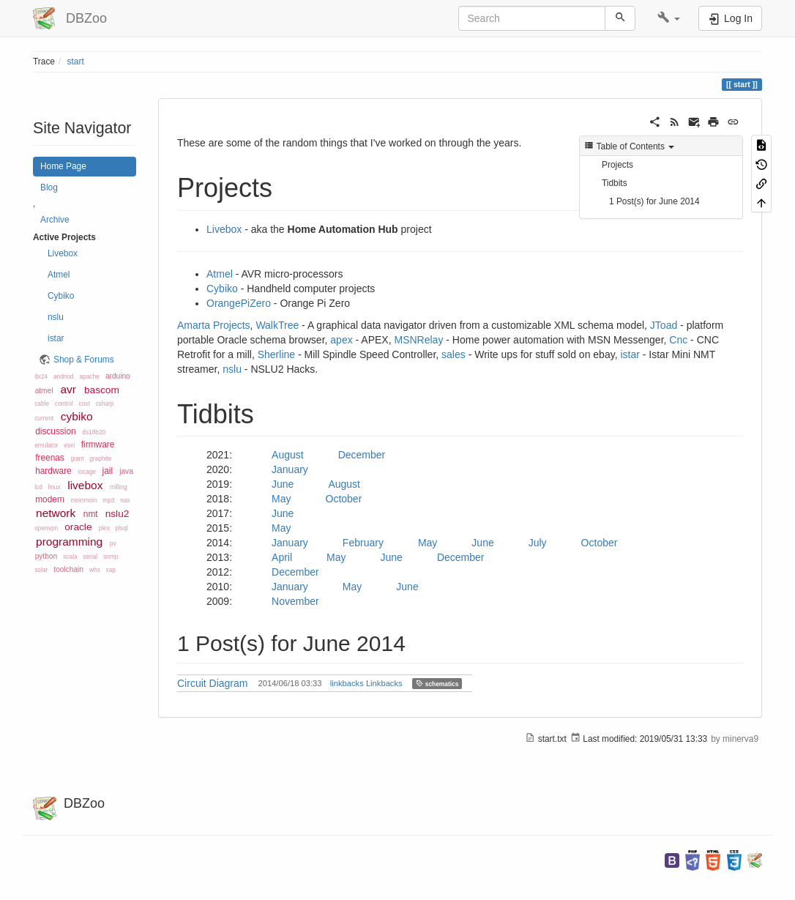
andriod (63, 376)
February (363, 542)
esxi (69, 445)
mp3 (108, 500)
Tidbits (614, 183)
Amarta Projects (213, 325)
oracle (78, 526)
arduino (117, 376)
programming (69, 541)
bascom (101, 389)
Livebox (63, 253)
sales (453, 354)
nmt (90, 514)
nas (125, 500)
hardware (53, 471)
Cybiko (61, 296)
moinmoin (83, 500)
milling (118, 487)
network (55, 513)
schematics (437, 684)
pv (113, 543)
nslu (56, 317)
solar (41, 569)
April (282, 557)
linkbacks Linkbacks (366, 683)
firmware (98, 444)
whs (94, 569)
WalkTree (277, 325)
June (283, 484)
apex (341, 340)
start (75, 61)
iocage (87, 471)
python (46, 556)
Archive (55, 220)
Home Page (63, 166)
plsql (122, 528)
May (281, 499)
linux (54, 487)
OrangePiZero (238, 303)
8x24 (41, 376)
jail (107, 471)
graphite (100, 458)
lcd (38, 487)
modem (49, 499)
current (43, 418)
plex (104, 528)
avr (68, 389)
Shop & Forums (83, 359)
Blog (49, 187)
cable (41, 403)
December (362, 455)
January (290, 469)
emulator (46, 445)
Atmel (59, 274)
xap (111, 569)
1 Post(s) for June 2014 (654, 201)
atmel (44, 391)
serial (90, 556)
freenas (49, 458)
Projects (617, 165)
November (295, 601)
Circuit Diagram (212, 683)
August (288, 455)
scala (70, 556)
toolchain (68, 569)
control (64, 403)
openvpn (46, 528)
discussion (55, 431)
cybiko (77, 416)
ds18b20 (93, 432)
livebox (84, 485)
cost (83, 403)
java (126, 471)
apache (89, 376)
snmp (110, 556)
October (344, 499)
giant (76, 458)
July (538, 542)
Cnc (678, 340)
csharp (104, 403)
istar (56, 338)
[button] (668, 18)
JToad (663, 325)
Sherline (276, 354)
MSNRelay (419, 340)
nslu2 (117, 513)
